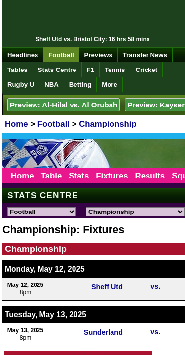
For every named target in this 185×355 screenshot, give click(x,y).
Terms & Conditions (152, 284)
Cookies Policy (112, 291)
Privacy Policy (72, 291)
